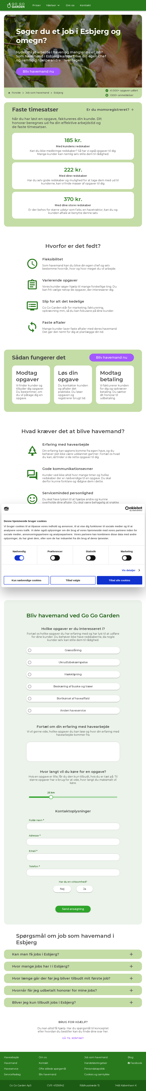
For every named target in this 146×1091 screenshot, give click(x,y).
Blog (130, 1057)
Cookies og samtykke (97, 1074)
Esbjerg (58, 92)
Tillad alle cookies (119, 580)
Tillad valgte (73, 580)
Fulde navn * (36, 820)
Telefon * (34, 866)
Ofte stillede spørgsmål (52, 1068)
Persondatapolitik (94, 1068)
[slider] (51, 797)
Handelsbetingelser (95, 1063)
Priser (36, 5)
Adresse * (34, 835)
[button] (73, 954)
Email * (33, 851)
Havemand (10, 1063)
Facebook (135, 1063)
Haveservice (11, 1068)
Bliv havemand (47, 1074)
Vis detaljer (128, 570)
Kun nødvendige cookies (26, 580)
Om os (70, 5)
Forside (14, 92)
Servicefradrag (12, 1074)
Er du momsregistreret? (110, 110)
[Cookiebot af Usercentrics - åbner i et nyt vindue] (127, 508)
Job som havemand (37, 92)
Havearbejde (11, 1057)
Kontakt (85, 5)
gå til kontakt (73, 1038)
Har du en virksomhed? (73, 882)
